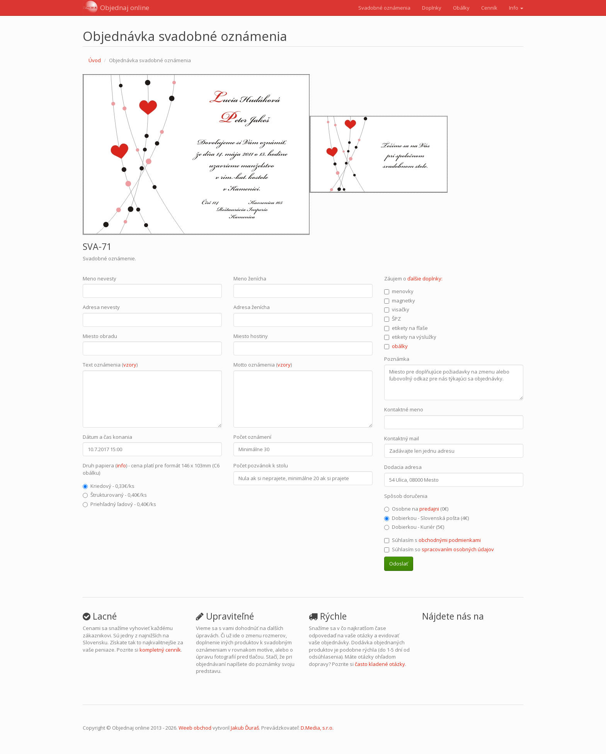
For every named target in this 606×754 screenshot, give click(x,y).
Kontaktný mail (401, 438)
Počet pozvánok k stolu (260, 465)
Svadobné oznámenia (384, 7)
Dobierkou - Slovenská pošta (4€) (426, 518)
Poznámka (396, 358)
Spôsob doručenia (405, 495)
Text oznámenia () (110, 364)
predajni (429, 508)
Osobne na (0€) (416, 508)
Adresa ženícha (251, 307)
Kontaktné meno (403, 409)
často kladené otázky (380, 664)
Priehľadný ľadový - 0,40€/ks (119, 504)
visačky (396, 309)
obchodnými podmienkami (450, 540)
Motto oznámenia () (262, 364)
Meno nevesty (99, 278)
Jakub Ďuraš (245, 727)
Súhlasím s (432, 540)
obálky (400, 346)
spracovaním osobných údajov (458, 549)
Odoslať (398, 563)
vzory (129, 364)
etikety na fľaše (406, 327)
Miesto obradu (100, 336)
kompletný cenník (160, 649)
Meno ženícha (249, 278)
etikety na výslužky (410, 336)
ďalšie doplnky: (425, 278)
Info (516, 7)
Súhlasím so (439, 549)
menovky (399, 291)
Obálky (461, 7)
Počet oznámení (252, 436)
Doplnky (431, 7)
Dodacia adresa (403, 467)
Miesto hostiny (250, 336)
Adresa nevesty (101, 307)
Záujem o (413, 278)
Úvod (95, 60)
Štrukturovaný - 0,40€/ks (115, 494)
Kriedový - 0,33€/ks (108, 485)
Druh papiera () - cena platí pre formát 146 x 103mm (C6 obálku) (151, 469)
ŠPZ (392, 318)
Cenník (489, 7)
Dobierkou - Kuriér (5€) (414, 526)
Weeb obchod (195, 727)
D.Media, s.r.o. (317, 727)
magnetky (399, 300)
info (121, 465)
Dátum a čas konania (107, 436)
